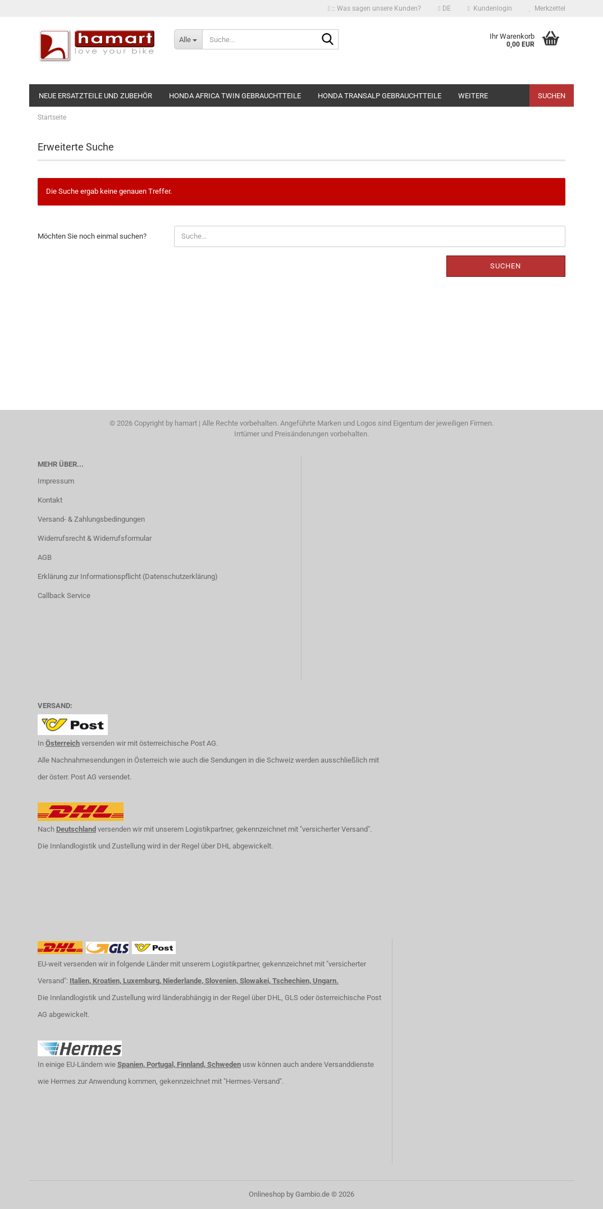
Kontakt (50, 500)
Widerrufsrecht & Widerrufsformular (95, 538)
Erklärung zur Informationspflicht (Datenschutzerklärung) (128, 576)
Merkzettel (547, 8)
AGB (45, 557)
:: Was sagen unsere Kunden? (374, 8)
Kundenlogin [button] (490, 8)
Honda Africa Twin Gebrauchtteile (235, 96)
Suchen (551, 96)
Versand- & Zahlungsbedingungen (91, 519)
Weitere (473, 96)
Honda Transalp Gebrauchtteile (379, 96)
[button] (444, 8)
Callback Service (64, 595)
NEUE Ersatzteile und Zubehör (95, 96)
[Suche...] (188, 39)
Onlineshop (267, 1194)
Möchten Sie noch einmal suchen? (92, 236)
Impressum (56, 481)
